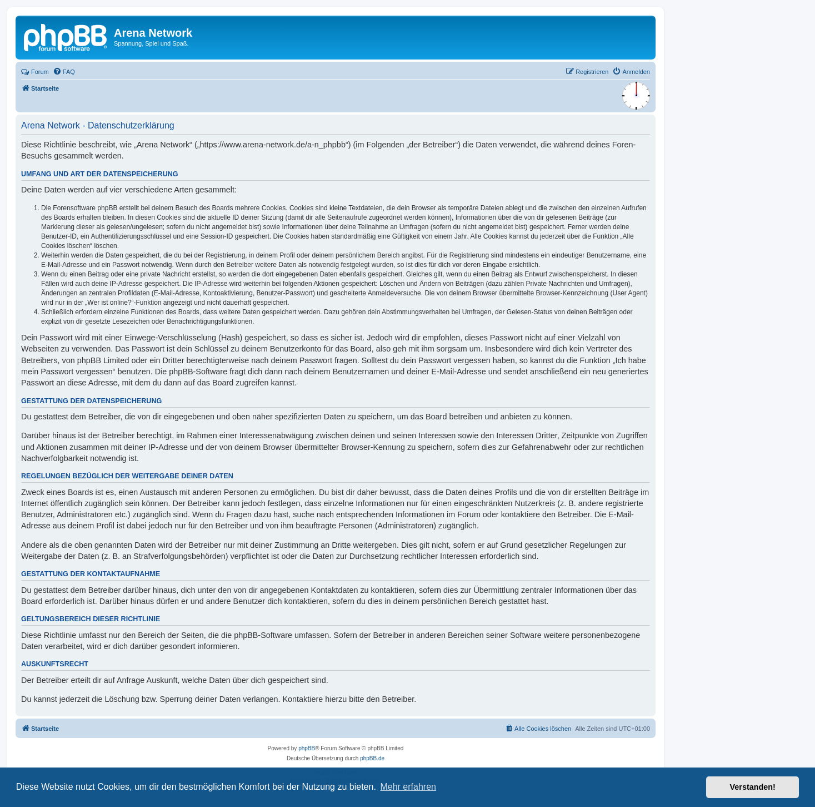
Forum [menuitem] (35, 71)
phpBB (306, 748)
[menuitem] (64, 71)
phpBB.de (372, 758)
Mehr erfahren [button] (408, 786)
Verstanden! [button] (753, 787)
